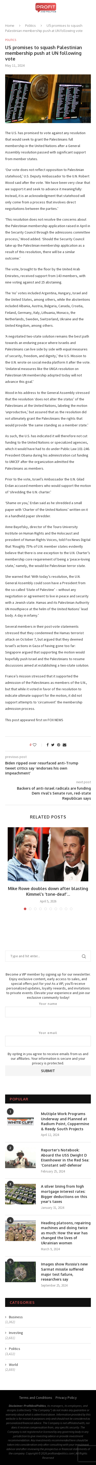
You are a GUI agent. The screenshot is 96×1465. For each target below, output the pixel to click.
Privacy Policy (66, 1397)
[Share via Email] (64, 745)
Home (9, 25)
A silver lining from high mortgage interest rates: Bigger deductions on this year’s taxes (64, 1194)
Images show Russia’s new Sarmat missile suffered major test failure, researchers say (64, 1271)
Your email (48, 1038)
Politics (30, 25)
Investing (16, 1332)
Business (16, 1317)
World (13, 1364)
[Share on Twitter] (53, 745)
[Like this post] (38, 745)
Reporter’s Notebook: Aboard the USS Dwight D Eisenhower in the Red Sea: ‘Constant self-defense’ (65, 1157)
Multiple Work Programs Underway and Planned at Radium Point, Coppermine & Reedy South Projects (65, 1121)
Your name (48, 1009)
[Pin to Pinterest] (58, 745)
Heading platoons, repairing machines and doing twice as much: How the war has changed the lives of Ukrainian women (66, 1233)
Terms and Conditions (35, 1397)
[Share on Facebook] (48, 745)
